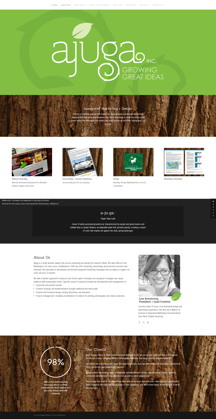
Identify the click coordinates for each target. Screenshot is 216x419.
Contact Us (158, 5)
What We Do (80, 5)
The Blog (144, 5)
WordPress (61, 415)
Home (55, 5)
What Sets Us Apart (100, 5)
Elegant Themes (46, 415)
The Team (118, 5)
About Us (65, 5)
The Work (131, 5)
